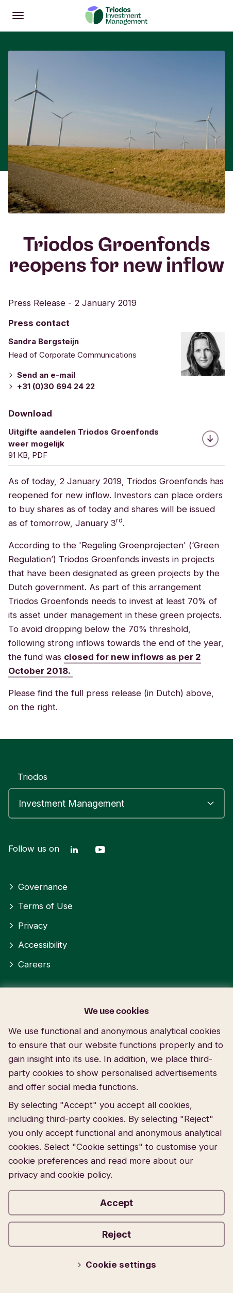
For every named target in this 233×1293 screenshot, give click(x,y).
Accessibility (37, 945)
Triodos (32, 777)
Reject (116, 1234)
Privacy (27, 925)
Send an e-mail (41, 375)
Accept (116, 1202)
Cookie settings (116, 1264)
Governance (38, 887)
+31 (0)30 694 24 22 (51, 386)
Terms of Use (40, 906)
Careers (29, 964)
